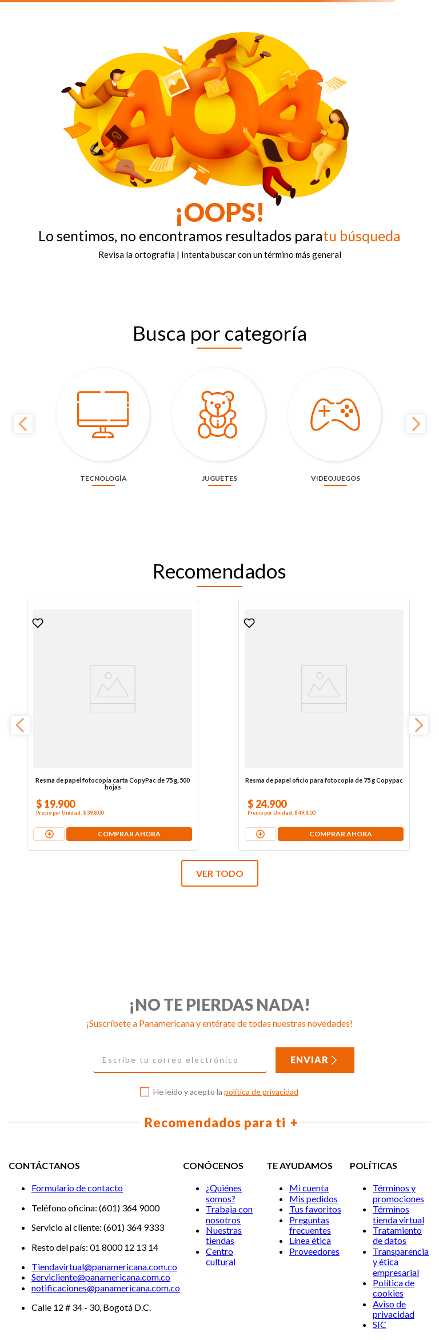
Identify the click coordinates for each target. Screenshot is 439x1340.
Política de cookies (393, 1214)
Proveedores (314, 1177)
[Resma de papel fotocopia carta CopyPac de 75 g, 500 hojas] (78, 669)
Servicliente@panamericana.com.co (100, 1203)
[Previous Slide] (23, 404)
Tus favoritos (315, 1135)
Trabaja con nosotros (229, 1140)
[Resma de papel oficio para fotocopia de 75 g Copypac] (218, 669)
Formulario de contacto (77, 1114)
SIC (379, 1251)
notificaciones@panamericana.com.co (105, 1214)
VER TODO (220, 799)
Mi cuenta (309, 1114)
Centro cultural (221, 1182)
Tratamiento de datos (397, 1161)
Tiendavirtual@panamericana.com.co (104, 1192)
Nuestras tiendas (224, 1161)
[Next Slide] (415, 404)
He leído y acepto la (225, 1018)
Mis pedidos (313, 1124)
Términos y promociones (398, 1119)
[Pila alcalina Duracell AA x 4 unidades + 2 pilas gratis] (360, 669)
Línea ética (310, 1166)
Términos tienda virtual (398, 1140)
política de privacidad (261, 1018)
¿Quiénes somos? (224, 1119)
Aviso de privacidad (393, 1235)
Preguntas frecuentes (310, 1151)
